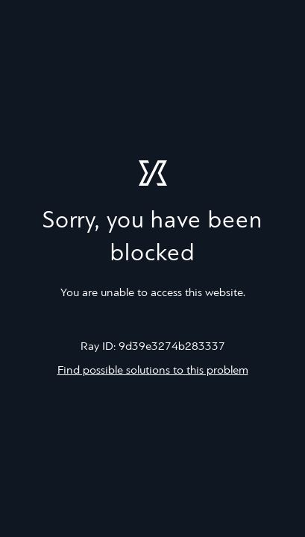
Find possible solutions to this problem (152, 371)
